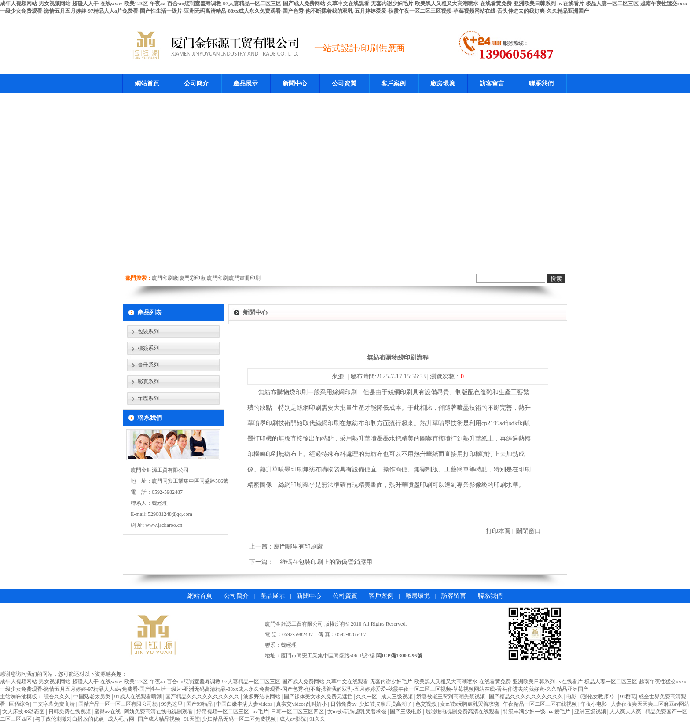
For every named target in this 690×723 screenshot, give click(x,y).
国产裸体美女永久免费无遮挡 (319, 696)
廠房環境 (442, 83)
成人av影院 (293, 719)
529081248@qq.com (170, 514)
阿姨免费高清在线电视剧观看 (159, 711)
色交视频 (426, 704)
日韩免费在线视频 (70, 711)
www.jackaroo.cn (163, 525)
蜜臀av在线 (107, 711)
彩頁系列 (148, 381)
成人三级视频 (397, 696)
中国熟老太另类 (92, 696)
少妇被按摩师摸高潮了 (386, 704)
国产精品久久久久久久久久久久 (203, 696)
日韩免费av (343, 704)
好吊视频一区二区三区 (223, 711)
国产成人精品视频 (159, 719)
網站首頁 (147, 83)
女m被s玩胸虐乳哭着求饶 (470, 704)
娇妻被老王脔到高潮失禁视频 (451, 696)
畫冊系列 (148, 365)
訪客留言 (492, 83)
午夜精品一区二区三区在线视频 (540, 704)
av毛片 (260, 711)
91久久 (317, 719)
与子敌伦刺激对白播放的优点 (70, 719)
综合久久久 (57, 696)
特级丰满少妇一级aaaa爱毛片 (537, 711)
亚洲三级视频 (590, 711)
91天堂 (192, 719)
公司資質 (344, 83)
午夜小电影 (594, 704)
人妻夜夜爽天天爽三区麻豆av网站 (650, 704)
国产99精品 (200, 704)
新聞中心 (295, 83)
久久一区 (367, 696)
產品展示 (245, 83)
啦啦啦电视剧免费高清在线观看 (463, 711)
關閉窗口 (528, 531)
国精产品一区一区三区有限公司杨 (118, 704)
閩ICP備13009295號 (399, 656)
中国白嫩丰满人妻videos (244, 704)
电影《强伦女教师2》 (592, 696)
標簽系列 (148, 348)
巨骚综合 (19, 704)
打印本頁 (498, 531)
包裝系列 (148, 331)
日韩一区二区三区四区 (298, 711)
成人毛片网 (122, 719)
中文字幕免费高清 (54, 704)
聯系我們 (541, 83)
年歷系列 (148, 398)
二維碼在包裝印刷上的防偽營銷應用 (323, 562)
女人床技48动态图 (24, 711)
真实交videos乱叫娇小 (302, 704)
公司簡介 (196, 83)
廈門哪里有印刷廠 (298, 546)
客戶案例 (393, 83)
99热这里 (172, 704)
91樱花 (628, 696)
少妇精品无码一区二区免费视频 (239, 719)
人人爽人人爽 (625, 711)
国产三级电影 (406, 711)
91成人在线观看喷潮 (138, 696)
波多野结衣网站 (262, 696)
